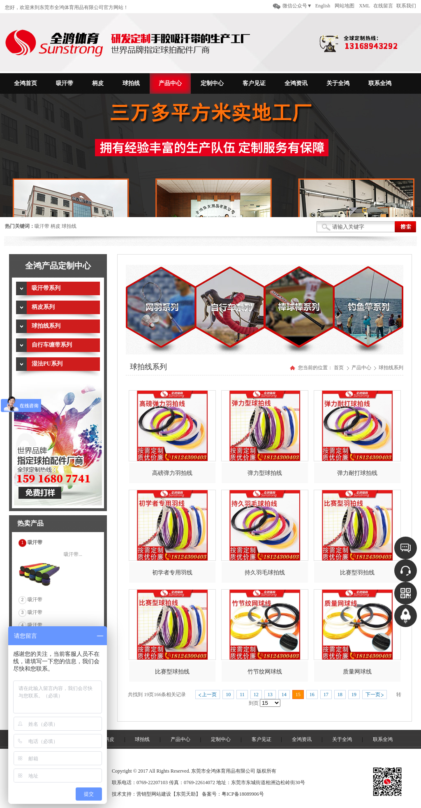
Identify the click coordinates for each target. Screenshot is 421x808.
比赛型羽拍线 (357, 573)
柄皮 (55, 226)
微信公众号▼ (297, 6)
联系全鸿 (383, 739)
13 (270, 694)
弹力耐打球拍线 (357, 473)
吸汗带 (42, 226)
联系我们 (406, 6)
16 (312, 694)
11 (242, 694)
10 (228, 694)
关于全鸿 (342, 739)
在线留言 (383, 6)
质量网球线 (357, 672)
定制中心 (221, 739)
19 (354, 694)
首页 (339, 367)
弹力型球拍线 (265, 473)
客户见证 (261, 739)
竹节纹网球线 (265, 672)
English (323, 6)
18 (340, 694)
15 (298, 694)
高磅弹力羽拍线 (172, 473)
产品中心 (362, 367)
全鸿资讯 (302, 739)
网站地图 (344, 6)
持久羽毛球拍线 (265, 573)
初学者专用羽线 (172, 573)
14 (284, 694)
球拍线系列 (391, 367)
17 (326, 694)
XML (364, 6)
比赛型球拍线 (172, 672)
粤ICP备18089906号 (243, 794)
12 (256, 694)
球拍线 (69, 226)
